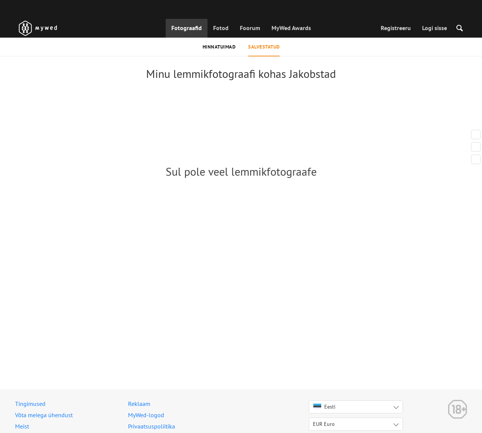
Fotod (221, 28)
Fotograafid (186, 28)
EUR (324, 424)
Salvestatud (264, 47)
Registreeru (396, 28)
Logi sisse (434, 28)
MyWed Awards (291, 28)
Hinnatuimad (219, 47)
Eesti (324, 406)
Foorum (250, 28)
